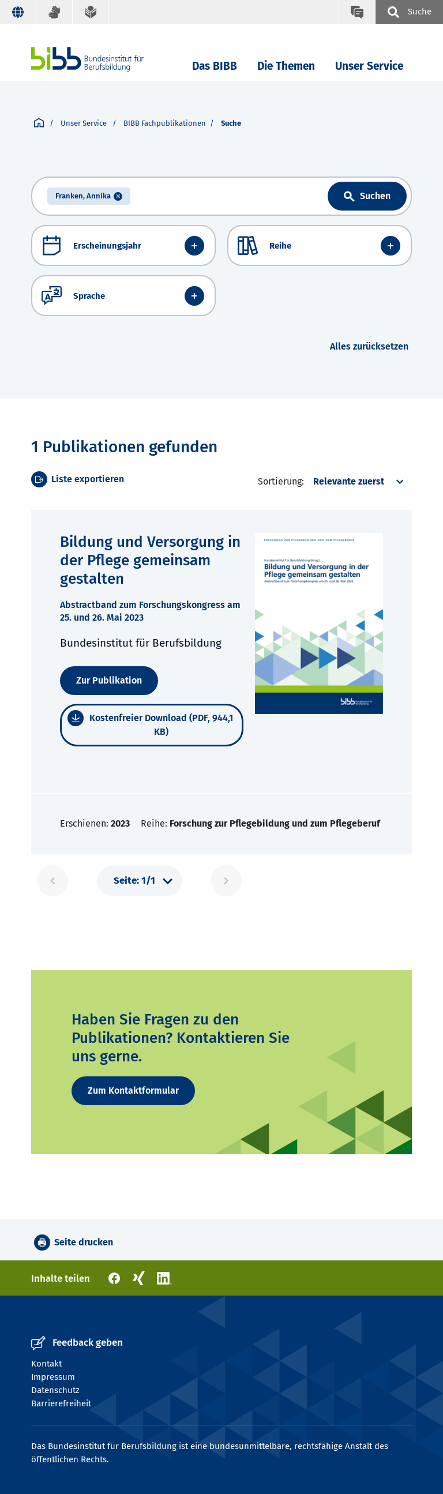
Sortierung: (281, 481)
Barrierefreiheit (61, 1403)
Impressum (53, 1377)
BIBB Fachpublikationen (164, 123)
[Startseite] (39, 123)
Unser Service (369, 66)
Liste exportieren (87, 479)
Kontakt (46, 1363)
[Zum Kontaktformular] (133, 1090)
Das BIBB (214, 66)
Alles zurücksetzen (369, 346)
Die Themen (286, 66)
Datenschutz (55, 1390)
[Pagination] (139, 881)
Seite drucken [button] (83, 1242)
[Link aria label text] (367, 196)
